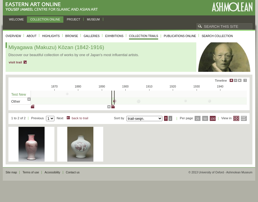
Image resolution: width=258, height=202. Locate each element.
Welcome (16, 19)
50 (205, 118)
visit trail (15, 62)
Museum (93, 19)
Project (73, 19)
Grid (236, 118)
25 (197, 118)
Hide (239, 80)
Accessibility (52, 172)
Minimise (235, 80)
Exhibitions (114, 36)
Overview (13, 36)
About (31, 36)
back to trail (80, 118)
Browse (71, 36)
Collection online (45, 19)
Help (245, 80)
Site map (11, 172)
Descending (170, 118)
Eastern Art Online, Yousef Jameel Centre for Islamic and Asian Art (53, 7)
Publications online (180, 36)
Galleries (92, 36)
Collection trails (143, 36)
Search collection (217, 36)
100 (212, 118)
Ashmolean (232, 7)
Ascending (166, 118)
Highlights (51, 36)
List (244, 118)
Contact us (73, 172)
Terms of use (30, 172)
